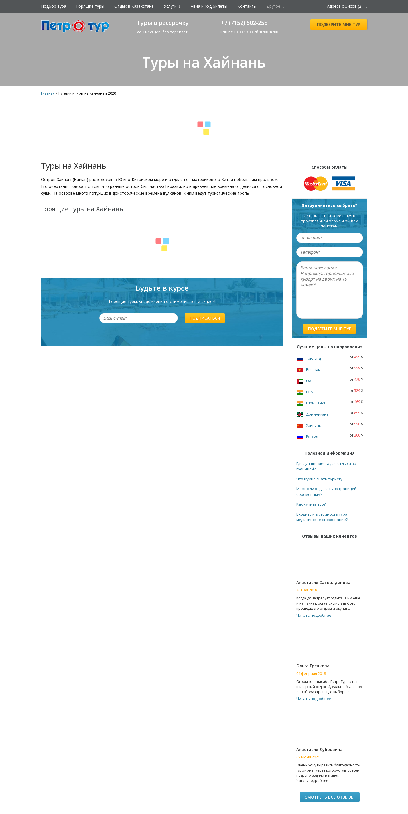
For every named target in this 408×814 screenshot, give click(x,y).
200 (357, 435)
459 (357, 357)
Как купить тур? (311, 504)
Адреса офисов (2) (347, 6)
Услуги (172, 6)
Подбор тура (53, 6)
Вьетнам (308, 370)
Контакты (247, 6)
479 (357, 379)
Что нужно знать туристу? (320, 478)
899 (357, 412)
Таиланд (308, 358)
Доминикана (312, 414)
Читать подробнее (313, 615)
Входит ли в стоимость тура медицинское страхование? (322, 517)
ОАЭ (305, 381)
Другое (275, 6)
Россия (307, 437)
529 (357, 390)
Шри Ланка (311, 403)
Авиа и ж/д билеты (209, 6)
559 (357, 368)
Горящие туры (90, 6)
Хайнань (308, 425)
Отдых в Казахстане (134, 6)
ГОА (304, 392)
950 (357, 424)
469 (357, 401)
